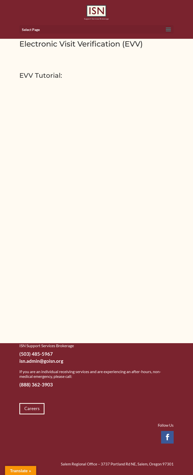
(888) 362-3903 (36, 384)
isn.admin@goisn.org (41, 361)
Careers (31, 408)
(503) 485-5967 (36, 354)
